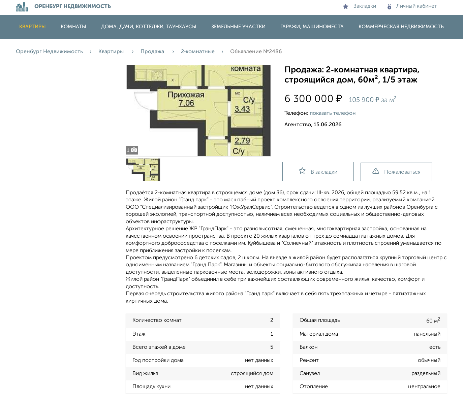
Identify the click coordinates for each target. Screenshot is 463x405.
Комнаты (73, 26)
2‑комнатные (198, 52)
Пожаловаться (396, 171)
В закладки (318, 171)
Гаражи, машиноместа (312, 26)
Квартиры (32, 26)
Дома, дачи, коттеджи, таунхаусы (148, 26)
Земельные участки (238, 26)
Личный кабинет (412, 6)
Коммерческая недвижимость (401, 26)
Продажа (153, 52)
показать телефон (333, 113)
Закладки (359, 6)
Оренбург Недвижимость (49, 52)
